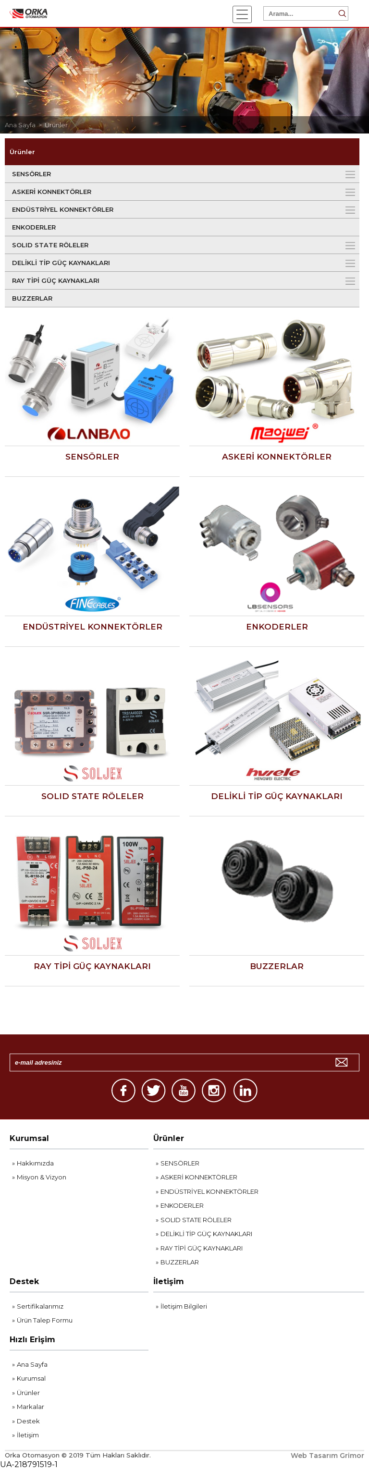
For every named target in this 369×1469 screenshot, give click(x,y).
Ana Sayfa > (25, 125)
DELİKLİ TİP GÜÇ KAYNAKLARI (61, 263)
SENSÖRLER (31, 174)
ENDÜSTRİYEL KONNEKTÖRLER (62, 209)
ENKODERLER (34, 227)
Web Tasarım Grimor (327, 1455)
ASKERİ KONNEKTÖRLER (51, 191)
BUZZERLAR (32, 298)
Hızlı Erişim (32, 1339)
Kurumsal (29, 1138)
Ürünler (56, 125)
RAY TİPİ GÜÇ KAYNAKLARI (55, 280)
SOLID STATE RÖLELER (50, 245)
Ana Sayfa (32, 1364)
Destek (24, 1281)
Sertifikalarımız (40, 1306)
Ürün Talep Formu (45, 1320)
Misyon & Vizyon (41, 1177)
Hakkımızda (35, 1163)
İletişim (168, 1281)
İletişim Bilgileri (183, 1306)
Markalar (30, 1406)
